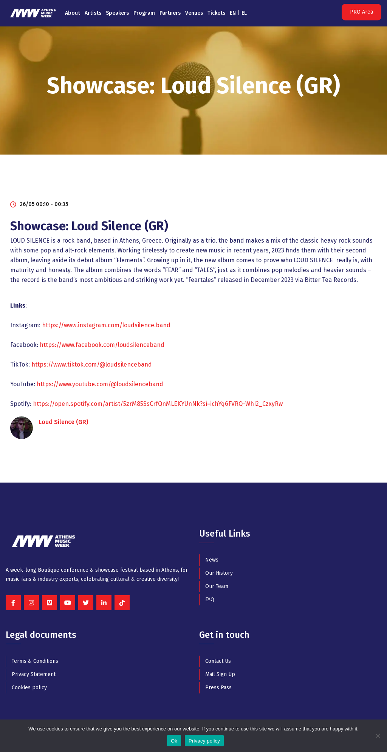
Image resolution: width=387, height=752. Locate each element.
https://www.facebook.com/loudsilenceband (102, 344)
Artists (93, 13)
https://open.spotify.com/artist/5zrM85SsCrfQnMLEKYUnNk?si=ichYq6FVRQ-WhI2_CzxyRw (158, 403)
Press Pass (218, 687)
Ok (174, 741)
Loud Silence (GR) (63, 422)
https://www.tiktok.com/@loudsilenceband (91, 364)
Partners (170, 13)
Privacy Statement (34, 674)
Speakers (117, 13)
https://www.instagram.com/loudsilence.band (106, 325)
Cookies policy (29, 687)
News (211, 560)
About (72, 13)
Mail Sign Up (220, 674)
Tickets (216, 13)
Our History (219, 573)
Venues (194, 13)
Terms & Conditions (35, 661)
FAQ (209, 599)
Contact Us (218, 661)
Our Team (216, 586)
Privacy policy (204, 741)
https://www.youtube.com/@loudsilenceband (100, 384)
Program (144, 13)
